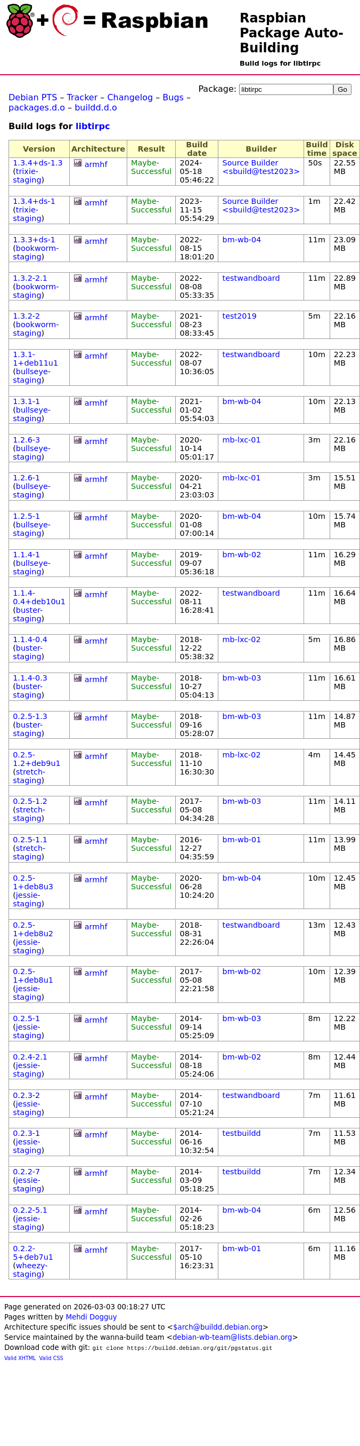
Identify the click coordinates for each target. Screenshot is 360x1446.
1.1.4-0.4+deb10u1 (39, 597)
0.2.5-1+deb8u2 (33, 929)
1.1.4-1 (26, 554)
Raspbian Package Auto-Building (291, 33)
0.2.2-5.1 (30, 1210)
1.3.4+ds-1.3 (37, 163)
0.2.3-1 (26, 1133)
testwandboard (251, 278)
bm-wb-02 (242, 554)
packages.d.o (37, 107)
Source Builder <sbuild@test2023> (261, 167)
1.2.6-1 (26, 477)
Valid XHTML (20, 1358)
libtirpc (93, 126)
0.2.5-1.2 (30, 801)
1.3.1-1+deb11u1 (35, 358)
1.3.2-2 (26, 316)
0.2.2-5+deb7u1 (33, 1252)
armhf (96, 164)
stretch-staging (29, 776)
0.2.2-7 (26, 1171)
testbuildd (242, 1133)
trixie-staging (27, 175)
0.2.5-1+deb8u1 (33, 975)
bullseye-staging (32, 375)
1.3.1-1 (26, 401)
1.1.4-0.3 (30, 678)
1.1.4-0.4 (30, 639)
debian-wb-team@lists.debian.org (232, 1337)
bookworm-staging (36, 252)
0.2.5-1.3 (30, 716)
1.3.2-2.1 (30, 278)
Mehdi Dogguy (91, 1317)
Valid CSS (51, 1358)
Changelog (130, 97)
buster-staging (28, 614)
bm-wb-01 (242, 839)
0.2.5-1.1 (30, 839)
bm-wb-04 (242, 239)
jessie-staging (27, 899)
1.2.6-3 (26, 440)
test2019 (240, 316)
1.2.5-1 (26, 516)
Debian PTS (33, 97)
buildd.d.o (96, 107)
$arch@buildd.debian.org (218, 1327)
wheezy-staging (30, 1269)
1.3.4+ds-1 (34, 201)
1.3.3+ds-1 (34, 239)
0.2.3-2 (26, 1095)
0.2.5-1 (26, 1018)
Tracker (82, 97)
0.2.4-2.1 (30, 1057)
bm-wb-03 (242, 678)
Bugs (173, 97)
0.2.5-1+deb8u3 (33, 882)
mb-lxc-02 (242, 639)
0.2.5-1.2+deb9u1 (37, 759)
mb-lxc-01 (242, 440)
